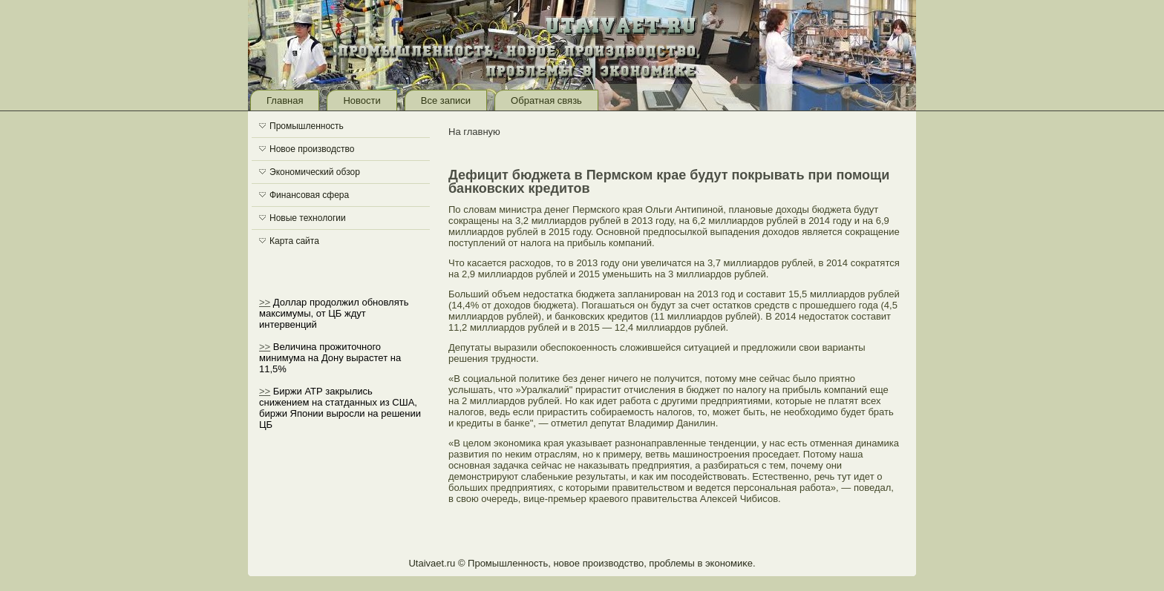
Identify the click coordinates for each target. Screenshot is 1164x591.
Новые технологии (307, 218)
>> (264, 302)
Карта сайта (294, 241)
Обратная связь (546, 100)
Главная (285, 100)
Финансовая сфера (309, 195)
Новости (361, 100)
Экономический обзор (314, 172)
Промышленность (306, 126)
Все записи (446, 100)
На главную (474, 131)
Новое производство (311, 149)
